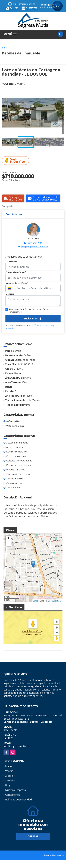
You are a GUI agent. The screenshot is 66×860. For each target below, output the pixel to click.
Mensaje (10, 293)
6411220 (14, 8)
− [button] (8, 543)
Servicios (10, 780)
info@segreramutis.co (23, 3)
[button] (61, 92)
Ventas (9, 771)
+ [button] (8, 538)
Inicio (4, 47)
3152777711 (32, 8)
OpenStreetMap (55, 601)
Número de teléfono (16, 283)
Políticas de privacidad (18, 799)
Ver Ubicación (31, 631)
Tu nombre (11, 261)
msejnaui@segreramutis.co (34, 246)
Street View (16, 161)
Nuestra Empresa (15, 790)
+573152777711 (34, 243)
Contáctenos (12, 794)
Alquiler (10, 775)
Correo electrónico (15, 272)
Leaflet (35, 601)
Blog (7, 785)
